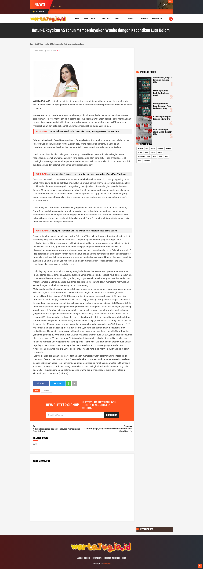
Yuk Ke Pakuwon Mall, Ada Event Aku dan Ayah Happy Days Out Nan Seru (83, 131)
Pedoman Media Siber (112, 558)
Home (77, 18)
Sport (154, 157)
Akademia (140, 148)
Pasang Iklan (157, 18)
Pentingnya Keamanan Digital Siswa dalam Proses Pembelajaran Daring (162, 106)
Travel (166, 157)
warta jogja (107, 563)
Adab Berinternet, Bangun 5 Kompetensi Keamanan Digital (162, 80)
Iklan (124, 558)
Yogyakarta (147, 161)
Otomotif (153, 153)
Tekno (160, 157)
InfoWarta (160, 148)
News (146, 153)
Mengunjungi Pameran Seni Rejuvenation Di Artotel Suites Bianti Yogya (82, 230)
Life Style (140, 153)
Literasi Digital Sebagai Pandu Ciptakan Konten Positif (161, 93)
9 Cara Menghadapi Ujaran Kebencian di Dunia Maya (162, 118)
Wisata (139, 161)
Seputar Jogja (141, 157)
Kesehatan (168, 148)
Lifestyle (46, 391)
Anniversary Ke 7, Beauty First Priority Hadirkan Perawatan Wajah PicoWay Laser (87, 174)
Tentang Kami (97, 558)
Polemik (160, 153)
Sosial (148, 157)
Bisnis (147, 148)
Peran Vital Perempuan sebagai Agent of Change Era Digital (162, 132)
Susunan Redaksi (83, 558)
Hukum (153, 148)
